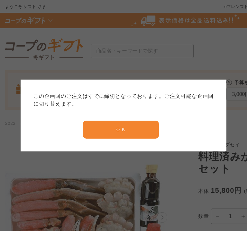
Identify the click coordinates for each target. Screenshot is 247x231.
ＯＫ (120, 129)
